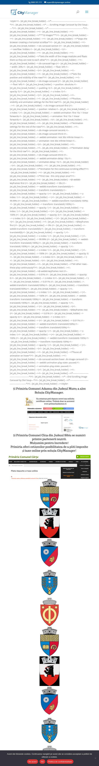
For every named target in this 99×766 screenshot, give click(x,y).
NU (42, 762)
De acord (32, 762)
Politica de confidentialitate (60, 762)
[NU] (95, 758)
